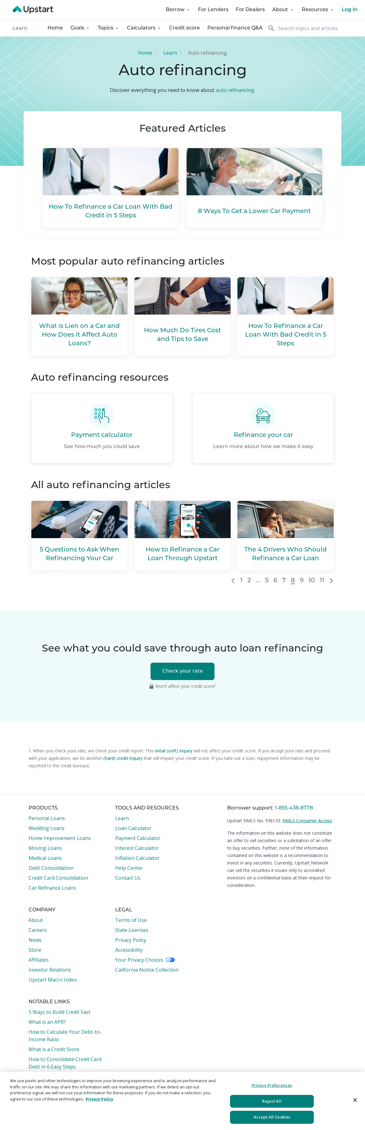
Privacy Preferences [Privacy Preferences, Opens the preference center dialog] (272, 1085)
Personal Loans (47, 818)
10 (312, 581)
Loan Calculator (133, 828)
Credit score (184, 28)
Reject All (271, 1101)
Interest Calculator (137, 848)
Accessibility (129, 949)
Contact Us (128, 877)
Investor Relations (50, 969)
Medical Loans (45, 858)
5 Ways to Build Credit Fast (59, 1012)
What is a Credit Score (54, 1049)
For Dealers (250, 9)
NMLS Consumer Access (307, 821)
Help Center (129, 868)
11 (322, 581)
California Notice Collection (146, 969)
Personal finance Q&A (235, 28)
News (35, 940)
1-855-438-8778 (294, 808)
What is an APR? (47, 1022)
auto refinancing (235, 90)
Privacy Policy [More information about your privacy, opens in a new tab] (99, 1099)
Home (55, 28)
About (283, 9)
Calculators (144, 28)
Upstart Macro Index (53, 979)
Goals (80, 28)
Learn (19, 28)
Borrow (178, 9)
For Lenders (213, 9)
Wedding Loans (47, 828)
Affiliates (39, 959)
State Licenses (131, 930)
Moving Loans (45, 848)
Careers (38, 930)
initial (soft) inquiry (173, 751)
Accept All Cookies (272, 1117)
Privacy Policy (130, 940)
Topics (108, 28)
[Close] (355, 1100)
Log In (350, 9)
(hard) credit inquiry (122, 758)
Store (35, 949)
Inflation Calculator (137, 858)
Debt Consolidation (51, 868)
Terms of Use (131, 920)
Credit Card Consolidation (58, 877)
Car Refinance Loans (52, 887)
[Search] (314, 28)
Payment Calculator (137, 838)
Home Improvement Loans (60, 838)
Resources (318, 9)
